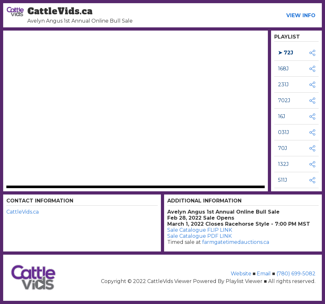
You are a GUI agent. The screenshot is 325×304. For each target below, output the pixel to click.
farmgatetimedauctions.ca (235, 242)
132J (283, 164)
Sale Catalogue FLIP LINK (199, 230)
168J (283, 69)
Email (263, 274)
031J (283, 132)
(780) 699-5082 (295, 274)
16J (281, 116)
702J (284, 100)
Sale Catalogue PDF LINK (199, 236)
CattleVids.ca (22, 212)
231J (283, 84)
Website (242, 274)
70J (282, 148)
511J (282, 180)
